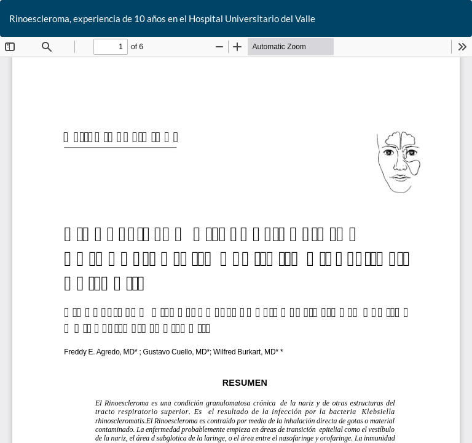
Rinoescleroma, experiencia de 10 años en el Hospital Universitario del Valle (162, 18)
